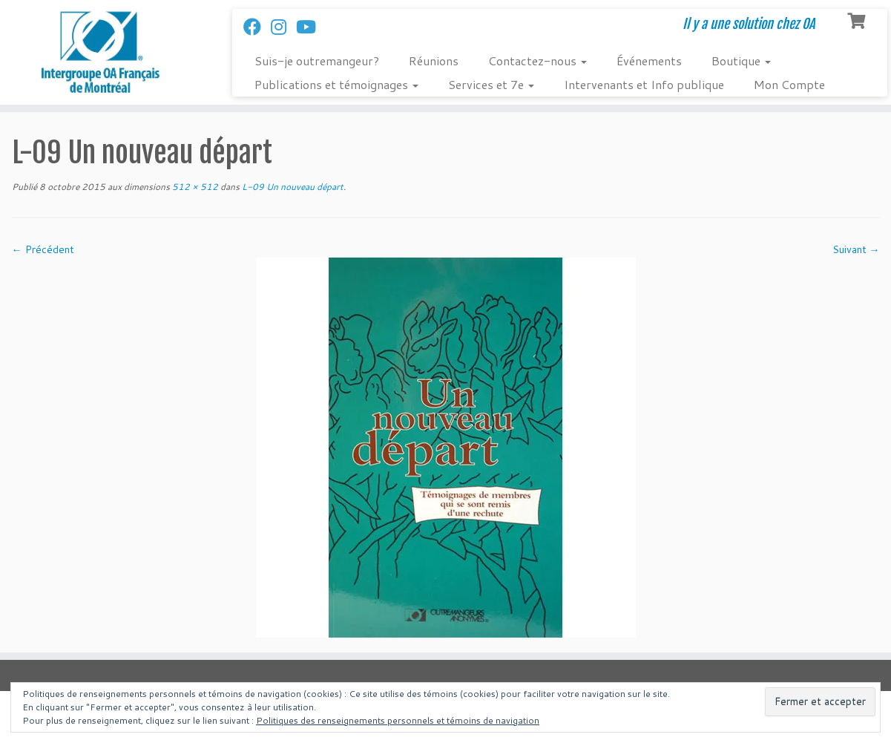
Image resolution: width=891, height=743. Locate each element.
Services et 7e (491, 84)
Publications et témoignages (336, 84)
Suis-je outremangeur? (316, 60)
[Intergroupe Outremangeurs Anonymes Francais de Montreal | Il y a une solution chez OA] (103, 52)
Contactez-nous (537, 60)
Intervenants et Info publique (644, 84)
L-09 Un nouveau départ (291, 186)
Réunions (433, 60)
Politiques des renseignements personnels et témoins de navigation (397, 720)
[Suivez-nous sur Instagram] (283, 26)
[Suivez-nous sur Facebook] (257, 26)
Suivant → (856, 249)
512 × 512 (194, 186)
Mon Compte (789, 84)
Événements (649, 60)
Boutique (741, 60)
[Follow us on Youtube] (311, 26)
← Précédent (43, 249)
